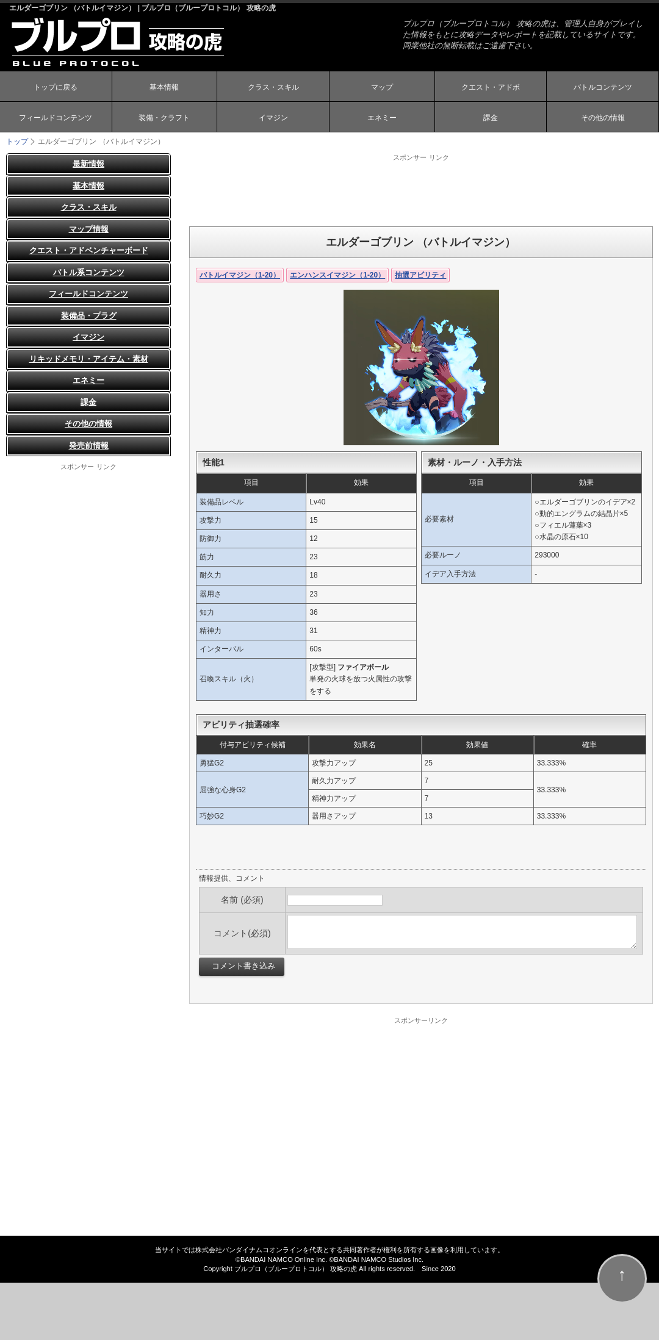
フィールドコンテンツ (55, 117)
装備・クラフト (164, 117)
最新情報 (88, 163)
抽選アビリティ (420, 275)
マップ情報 (89, 229)
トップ (17, 141)
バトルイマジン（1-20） (240, 275)
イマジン (273, 117)
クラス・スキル (273, 87)
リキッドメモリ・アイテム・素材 (88, 359)
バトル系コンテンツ (88, 272)
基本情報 (164, 87)
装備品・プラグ (89, 315)
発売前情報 (89, 445)
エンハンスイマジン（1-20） (337, 275)
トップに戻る (55, 87)
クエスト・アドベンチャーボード (88, 250)
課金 (490, 117)
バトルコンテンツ (603, 87)
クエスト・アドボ (490, 87)
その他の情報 (603, 117)
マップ (382, 87)
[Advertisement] (421, 189)
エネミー (382, 117)
